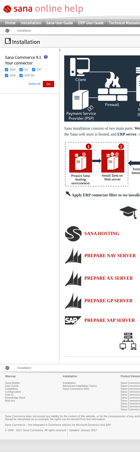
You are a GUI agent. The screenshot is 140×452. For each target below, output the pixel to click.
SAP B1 (29, 75)
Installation (31, 22)
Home (10, 22)
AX (26, 69)
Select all (34, 84)
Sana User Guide (59, 22)
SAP (13, 75)
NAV (13, 69)
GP (39, 69)
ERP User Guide (91, 22)
